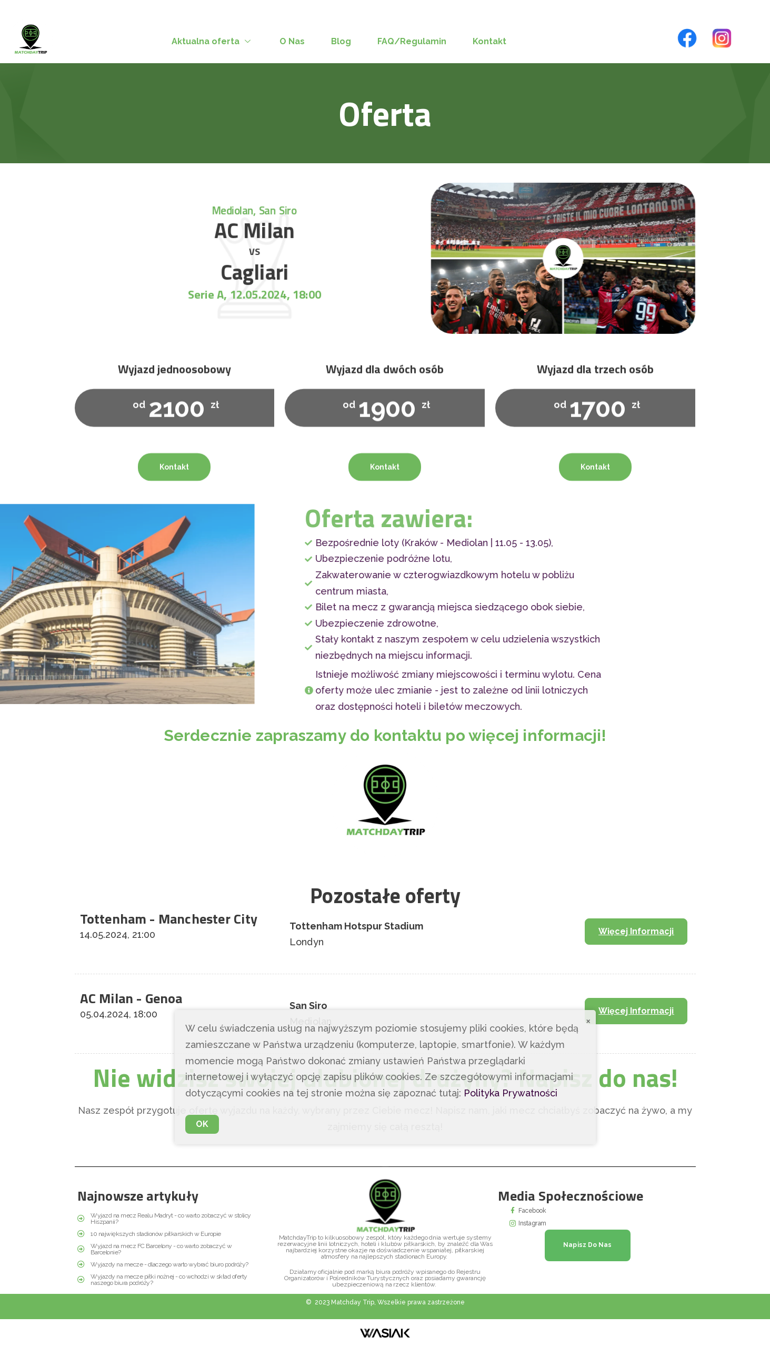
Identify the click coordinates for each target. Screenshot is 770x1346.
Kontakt (489, 41)
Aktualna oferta (212, 41)
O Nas (292, 41)
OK (202, 1124)
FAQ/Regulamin (411, 41)
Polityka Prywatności (510, 1092)
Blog (341, 41)
